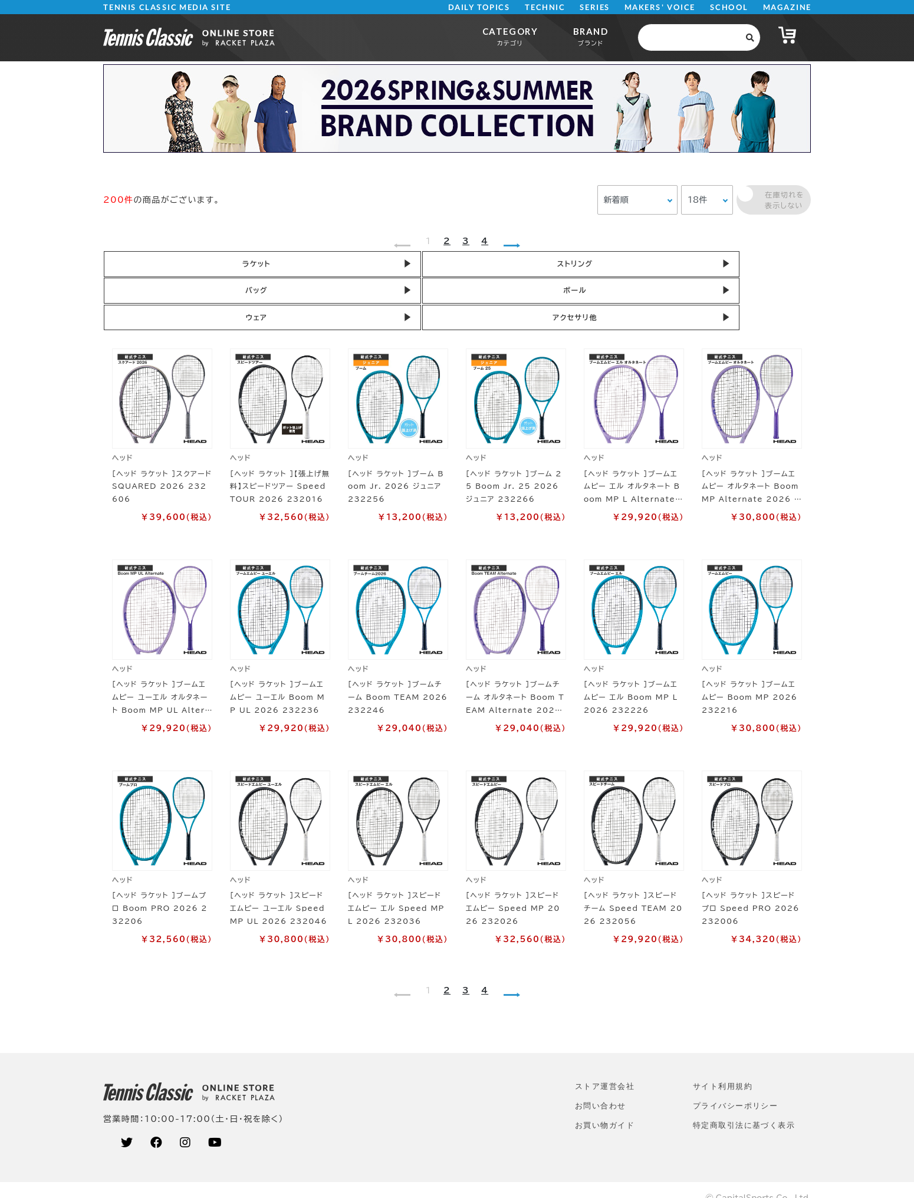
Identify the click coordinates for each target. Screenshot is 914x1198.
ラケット (168, 265)
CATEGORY (510, 36)
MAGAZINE (787, 7)
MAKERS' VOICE (659, 7)
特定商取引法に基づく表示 (744, 1108)
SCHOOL (729, 7)
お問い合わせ (600, 1088)
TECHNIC (545, 7)
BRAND (590, 36)
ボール (592, 265)
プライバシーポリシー (735, 1088)
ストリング (310, 265)
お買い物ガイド (604, 1108)
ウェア (734, 265)
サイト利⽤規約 (722, 1069)
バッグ (451, 265)
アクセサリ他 (168, 297)
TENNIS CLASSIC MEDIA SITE (167, 7)
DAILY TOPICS (479, 7)
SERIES (595, 7)
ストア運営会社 (604, 1069)
